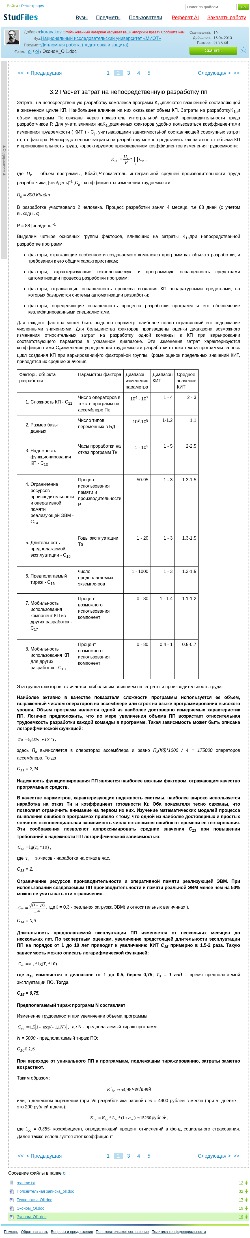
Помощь (11, 1232)
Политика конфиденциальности (179, 1232)
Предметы (108, 17)
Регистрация (32, 6)
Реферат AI (185, 17)
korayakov (51, 31)
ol (29, 51)
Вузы (82, 17)
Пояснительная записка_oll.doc (45, 1191)
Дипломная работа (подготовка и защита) (84, 44)
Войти (12, 6)
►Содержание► (4, 160)
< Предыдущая (44, 73)
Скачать (213, 50)
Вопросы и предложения (72, 1232)
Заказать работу (226, 17)
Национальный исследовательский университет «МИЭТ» (101, 38)
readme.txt (26, 1183)
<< (21, 73)
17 (241, 1200)
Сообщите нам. (173, 32)
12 (241, 1183)
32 (241, 1191)
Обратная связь (34, 1232)
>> (236, 73)
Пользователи (145, 17)
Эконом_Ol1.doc (31, 1217)
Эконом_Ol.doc (30, 1208)
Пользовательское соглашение (122, 1232)
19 (241, 1208)
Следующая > (214, 73)
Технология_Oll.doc (34, 1200)
